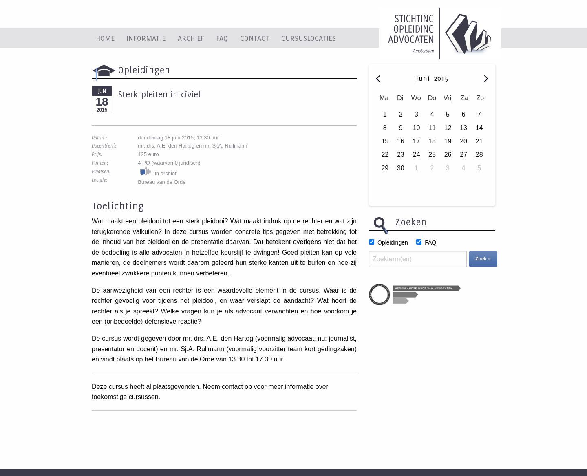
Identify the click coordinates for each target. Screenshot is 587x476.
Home (105, 37)
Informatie (146, 37)
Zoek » (483, 259)
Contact (254, 37)
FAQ (222, 37)
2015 (441, 78)
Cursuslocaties (308, 37)
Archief (191, 37)
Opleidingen (392, 242)
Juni (424, 78)
